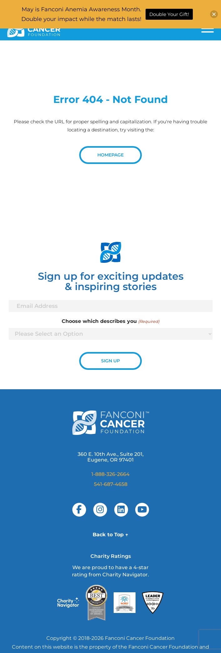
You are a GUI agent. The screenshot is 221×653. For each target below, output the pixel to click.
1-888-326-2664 (110, 474)
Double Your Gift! (169, 14)
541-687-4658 (110, 484)
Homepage (110, 155)
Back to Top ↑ (110, 535)
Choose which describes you (110, 321)
